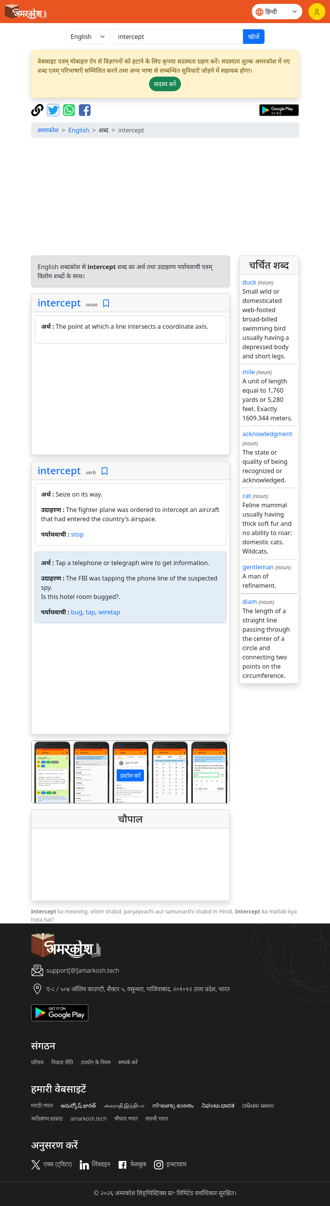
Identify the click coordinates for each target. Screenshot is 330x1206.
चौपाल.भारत (126, 1118)
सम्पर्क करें (127, 1062)
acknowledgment (268, 434)
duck (249, 282)
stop (77, 534)
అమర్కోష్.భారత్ (78, 1105)
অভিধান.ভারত (47, 1118)
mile (249, 372)
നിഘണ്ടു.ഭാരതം (172, 1105)
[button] (46, 772)
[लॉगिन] (316, 11)
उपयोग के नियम (96, 1062)
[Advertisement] (130, 401)
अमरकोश (48, 130)
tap (90, 612)
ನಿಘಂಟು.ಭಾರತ (218, 1105)
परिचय (37, 1062)
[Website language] (277, 11)
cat (247, 496)
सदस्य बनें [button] (165, 84)
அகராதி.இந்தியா (124, 1105)
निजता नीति (62, 1062)
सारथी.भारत (157, 1118)
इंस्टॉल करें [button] (130, 775)
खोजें (253, 36)
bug (76, 612)
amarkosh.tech (88, 1118)
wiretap (109, 612)
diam (250, 601)
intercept (59, 302)
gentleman (258, 567)
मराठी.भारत (42, 1105)
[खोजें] (178, 36)
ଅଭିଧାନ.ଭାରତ (258, 1105)
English (78, 130)
